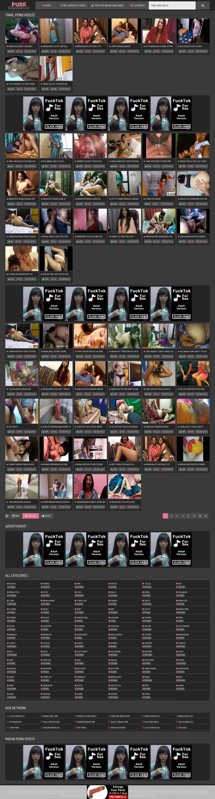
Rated (46, 515)
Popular (30, 515)
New (15, 515)
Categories (138, 5)
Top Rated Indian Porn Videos (107, 5)
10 (200, 515)
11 (206, 515)
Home (47, 5)
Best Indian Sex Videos (73, 5)
